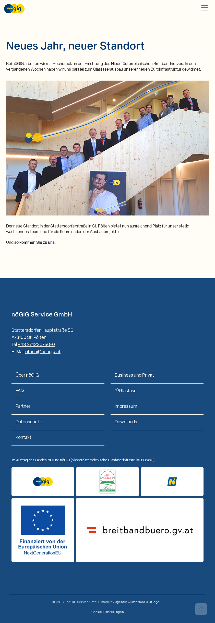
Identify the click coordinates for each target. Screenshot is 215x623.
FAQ (20, 391)
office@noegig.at (43, 352)
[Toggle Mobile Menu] (204, 8)
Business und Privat (134, 375)
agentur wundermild (130, 602)
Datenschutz (28, 422)
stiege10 (155, 602)
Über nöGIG (27, 375)
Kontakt (23, 437)
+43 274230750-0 (36, 344)
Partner (23, 406)
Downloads (126, 422)
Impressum (126, 406)
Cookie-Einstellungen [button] (107, 612)
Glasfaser (126, 391)
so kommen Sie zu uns (34, 243)
